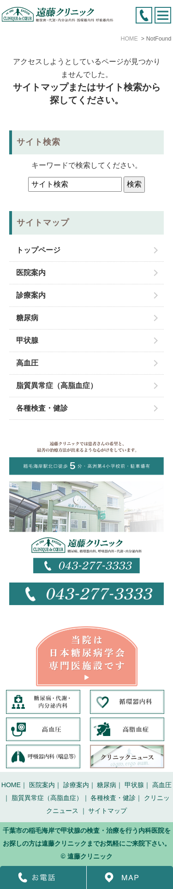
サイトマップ (107, 810)
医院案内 (31, 273)
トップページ (38, 250)
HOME (11, 785)
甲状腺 (27, 340)
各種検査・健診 (42, 408)
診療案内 (31, 295)
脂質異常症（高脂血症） (56, 385)
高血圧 (27, 363)
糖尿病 (27, 318)
